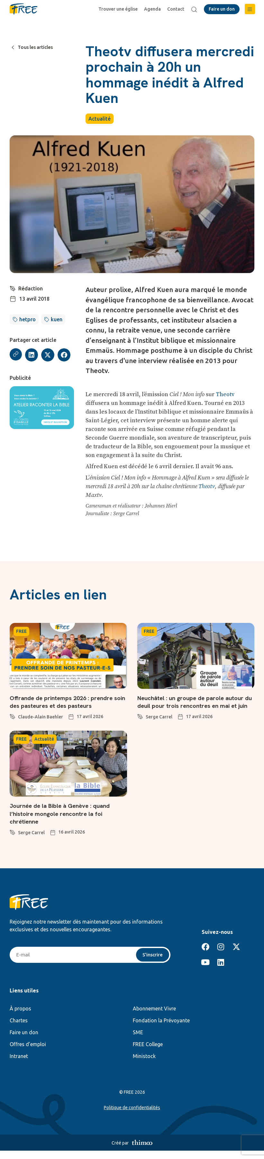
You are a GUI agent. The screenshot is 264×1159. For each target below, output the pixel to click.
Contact (176, 9)
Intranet (19, 1064)
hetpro (27, 319)
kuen (56, 319)
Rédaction (31, 288)
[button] (250, 9)
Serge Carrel (159, 724)
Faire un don (24, 1041)
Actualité (99, 119)
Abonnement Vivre (154, 1017)
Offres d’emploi (28, 1052)
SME (138, 1041)
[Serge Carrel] (140, 723)
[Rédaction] (13, 288)
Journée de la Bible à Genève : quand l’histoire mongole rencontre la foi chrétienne (64, 821)
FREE (21, 631)
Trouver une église (119, 9)
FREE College (148, 1052)
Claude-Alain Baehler (40, 716)
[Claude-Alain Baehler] (12, 715)
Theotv (225, 394)
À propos (20, 1017)
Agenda (153, 9)
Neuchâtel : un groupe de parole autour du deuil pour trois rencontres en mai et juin (195, 705)
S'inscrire (152, 963)
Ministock (144, 1064)
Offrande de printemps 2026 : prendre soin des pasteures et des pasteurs (64, 702)
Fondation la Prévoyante (161, 1029)
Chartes (19, 1029)
